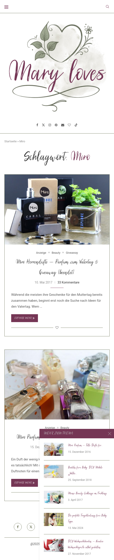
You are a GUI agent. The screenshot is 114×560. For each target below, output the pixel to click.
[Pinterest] (56, 125)
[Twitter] (43, 125)
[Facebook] (37, 125)
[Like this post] (57, 327)
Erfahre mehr (24, 318)
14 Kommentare (73, 447)
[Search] (107, 6)
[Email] (62, 125)
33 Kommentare (68, 282)
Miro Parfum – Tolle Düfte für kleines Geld (57, 437)
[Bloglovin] (69, 125)
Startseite (10, 141)
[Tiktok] (76, 125)
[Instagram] (49, 125)
